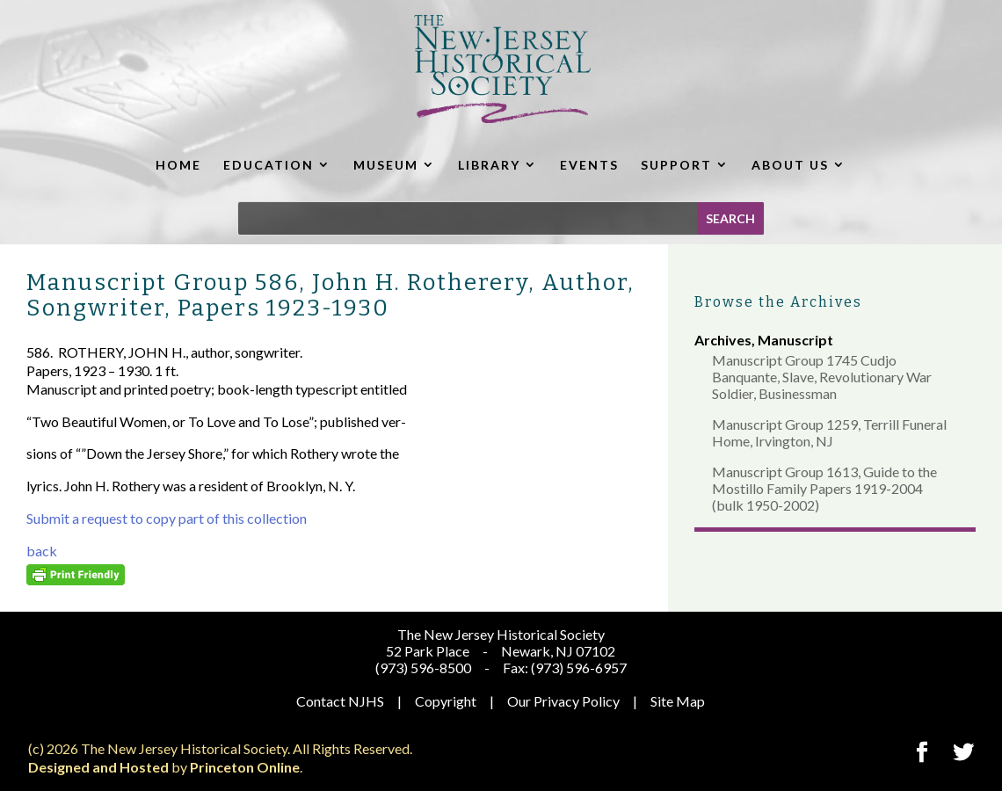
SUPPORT (676, 164)
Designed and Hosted (98, 766)
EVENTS (589, 164)
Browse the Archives (778, 302)
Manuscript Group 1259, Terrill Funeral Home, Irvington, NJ (829, 432)
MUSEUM (385, 164)
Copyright (445, 701)
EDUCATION (268, 164)
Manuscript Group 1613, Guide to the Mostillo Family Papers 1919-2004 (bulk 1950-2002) (824, 488)
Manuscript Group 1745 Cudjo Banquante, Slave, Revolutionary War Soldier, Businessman (822, 377)
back (41, 550)
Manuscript (795, 339)
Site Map (677, 701)
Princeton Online (245, 766)
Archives (723, 339)
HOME (178, 164)
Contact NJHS (340, 701)
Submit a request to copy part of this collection (166, 518)
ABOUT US (790, 164)
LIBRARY (489, 164)
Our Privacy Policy (563, 701)
